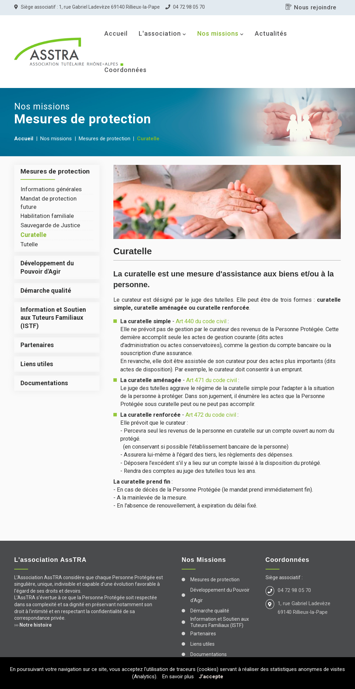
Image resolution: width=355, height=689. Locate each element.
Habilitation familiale (47, 215)
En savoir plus (178, 676)
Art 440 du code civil (201, 321)
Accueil (116, 33)
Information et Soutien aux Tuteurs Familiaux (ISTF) (53, 317)
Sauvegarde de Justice (50, 225)
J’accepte (211, 676)
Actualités (271, 33)
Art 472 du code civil (210, 415)
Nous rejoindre (315, 7)
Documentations (44, 383)
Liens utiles (36, 364)
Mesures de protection (215, 579)
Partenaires (37, 344)
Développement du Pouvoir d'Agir (220, 595)
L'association (160, 33)
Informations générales (51, 189)
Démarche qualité (45, 290)
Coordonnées (125, 69)
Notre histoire (35, 625)
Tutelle (29, 244)
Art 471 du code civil (211, 380)
